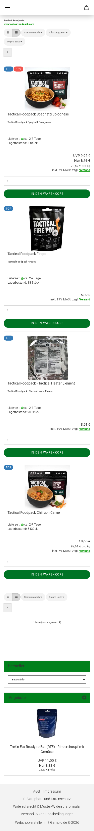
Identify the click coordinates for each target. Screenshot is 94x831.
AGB (36, 791)
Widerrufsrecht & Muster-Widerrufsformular (47, 806)
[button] (8, 33)
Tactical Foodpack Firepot (28, 254)
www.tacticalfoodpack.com (19, 24)
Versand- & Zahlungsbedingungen (47, 814)
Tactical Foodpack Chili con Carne (34, 512)
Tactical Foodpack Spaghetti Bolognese (38, 114)
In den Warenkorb (47, 194)
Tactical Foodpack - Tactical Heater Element (41, 383)
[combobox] (33, 33)
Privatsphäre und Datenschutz (47, 799)
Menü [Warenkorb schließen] (7, 7)
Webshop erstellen (29, 822)
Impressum (52, 791)
